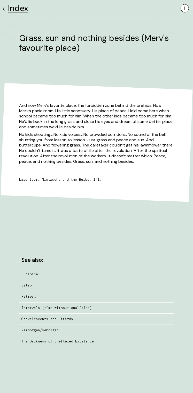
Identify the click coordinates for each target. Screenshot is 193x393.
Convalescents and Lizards (47, 319)
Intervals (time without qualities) (56, 308)
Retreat (28, 296)
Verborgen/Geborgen (40, 330)
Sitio (26, 285)
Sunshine (29, 274)
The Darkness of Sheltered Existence (57, 341)
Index (15, 8)
